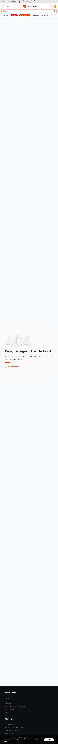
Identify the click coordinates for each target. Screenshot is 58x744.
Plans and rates (10, 725)
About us (8, 704)
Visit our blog (9, 733)
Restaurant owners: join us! (14, 727)
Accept (49, 740)
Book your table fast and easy (15, 707)
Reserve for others (11, 730)
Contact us (8, 701)
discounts (14, 15)
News (7, 698)
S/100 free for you (24, 15)
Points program (10, 709)
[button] (9, 1)
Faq (6, 712)
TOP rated (5, 15)
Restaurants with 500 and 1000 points (43, 15)
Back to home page (13, 367)
